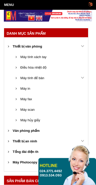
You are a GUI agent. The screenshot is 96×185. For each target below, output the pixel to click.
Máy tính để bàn (30, 78)
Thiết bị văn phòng (25, 46)
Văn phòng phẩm (24, 131)
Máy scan (25, 110)
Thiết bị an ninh (22, 141)
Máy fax (24, 99)
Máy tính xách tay (31, 57)
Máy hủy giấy (28, 120)
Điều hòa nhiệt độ (31, 67)
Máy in (23, 88)
